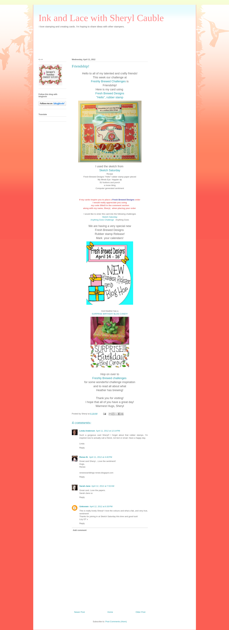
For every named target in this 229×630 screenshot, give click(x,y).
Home (110, 612)
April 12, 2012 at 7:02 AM (102, 486)
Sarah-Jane (85, 486)
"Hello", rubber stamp (109, 97)
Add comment (80, 530)
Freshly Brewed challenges (109, 378)
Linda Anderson (87, 431)
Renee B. (83, 457)
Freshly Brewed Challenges (108, 81)
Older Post (140, 612)
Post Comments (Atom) (116, 621)
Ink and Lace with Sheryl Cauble (101, 18)
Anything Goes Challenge (103, 220)
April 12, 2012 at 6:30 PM (101, 506)
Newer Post (79, 612)
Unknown (84, 506)
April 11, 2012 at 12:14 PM (108, 431)
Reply (82, 448)
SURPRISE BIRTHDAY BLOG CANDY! (110, 314)
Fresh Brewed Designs (109, 93)
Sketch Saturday (109, 170)
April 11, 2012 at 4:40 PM (100, 457)
